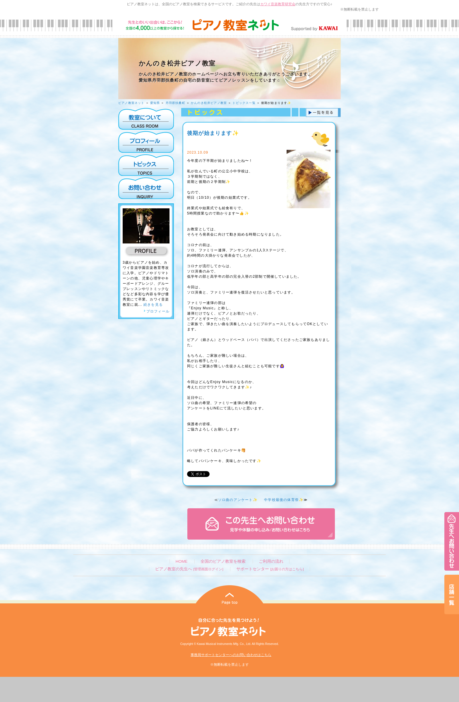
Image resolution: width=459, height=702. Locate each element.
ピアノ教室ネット (131, 102)
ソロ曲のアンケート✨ (238, 500)
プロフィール (156, 311)
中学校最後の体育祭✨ (284, 500)
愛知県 (155, 102)
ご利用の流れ (271, 561)
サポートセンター (270, 569)
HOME (182, 561)
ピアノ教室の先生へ (189, 569)
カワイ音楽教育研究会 (277, 4)
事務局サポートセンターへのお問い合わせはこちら (231, 655)
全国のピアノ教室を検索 (223, 561)
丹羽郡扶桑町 (175, 102)
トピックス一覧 (243, 102)
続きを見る (153, 305)
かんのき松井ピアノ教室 (209, 102)
